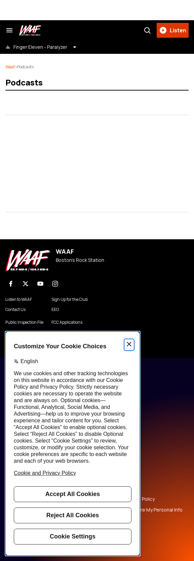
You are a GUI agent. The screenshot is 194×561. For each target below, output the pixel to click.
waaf (10, 67)
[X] (25, 283)
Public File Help (117, 520)
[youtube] (40, 283)
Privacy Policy (115, 464)
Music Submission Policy (128, 499)
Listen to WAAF (18, 299)
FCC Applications (66, 322)
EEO (55, 309)
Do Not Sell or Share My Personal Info (142, 510)
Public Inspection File (24, 322)
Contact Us (15, 309)
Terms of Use (116, 475)
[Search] (147, 30)
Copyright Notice (120, 485)
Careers (110, 453)
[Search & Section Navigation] (9, 30)
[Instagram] (55, 283)
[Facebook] (10, 283)
